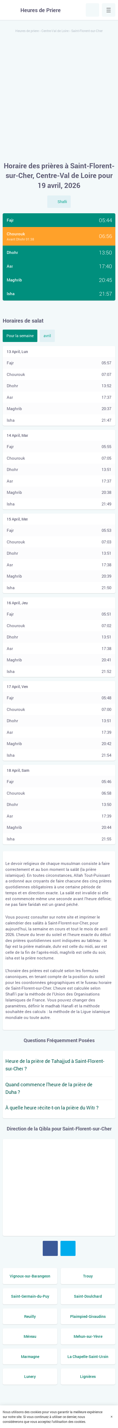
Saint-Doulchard (88, 1296)
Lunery (30, 1376)
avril (47, 335)
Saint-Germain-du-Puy (30, 1296)
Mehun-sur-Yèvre (88, 1336)
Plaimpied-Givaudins (88, 1316)
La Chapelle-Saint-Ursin (87, 1356)
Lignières (88, 1376)
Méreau (30, 1336)
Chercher (92, 10)
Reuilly (30, 1316)
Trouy (88, 1276)
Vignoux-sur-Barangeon (30, 1276)
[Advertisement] (59, 98)
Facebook (50, 1248)
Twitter (68, 1248)
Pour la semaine (20, 335)
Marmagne (30, 1356)
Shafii (62, 202)
